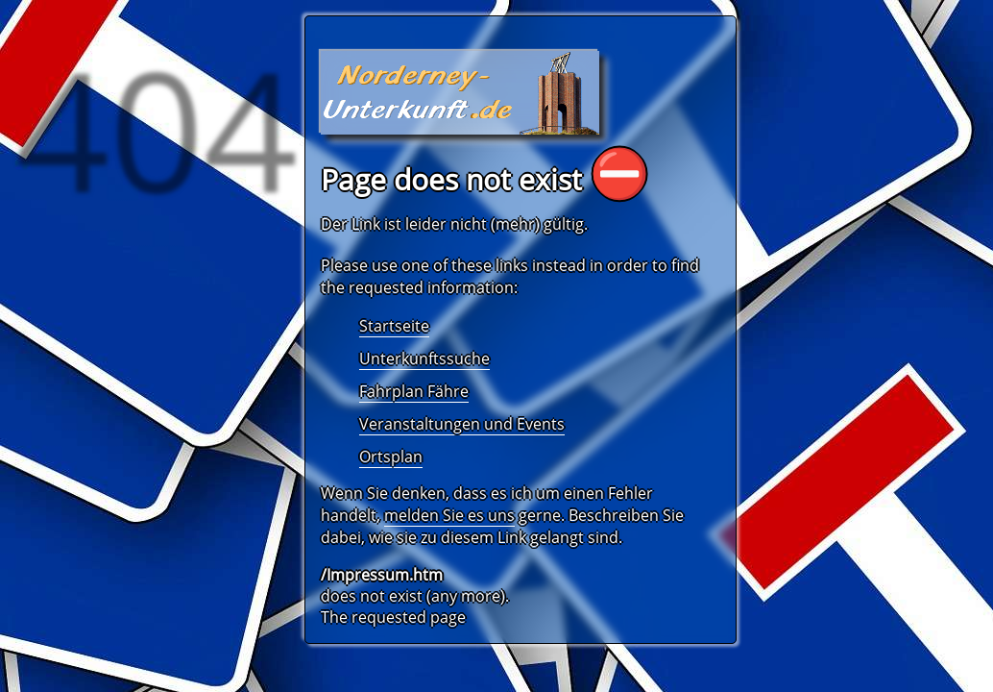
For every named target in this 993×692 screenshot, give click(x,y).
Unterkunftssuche (424, 358)
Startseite (394, 325)
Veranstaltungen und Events (462, 423)
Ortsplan (391, 456)
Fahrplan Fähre (414, 391)
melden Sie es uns (449, 515)
